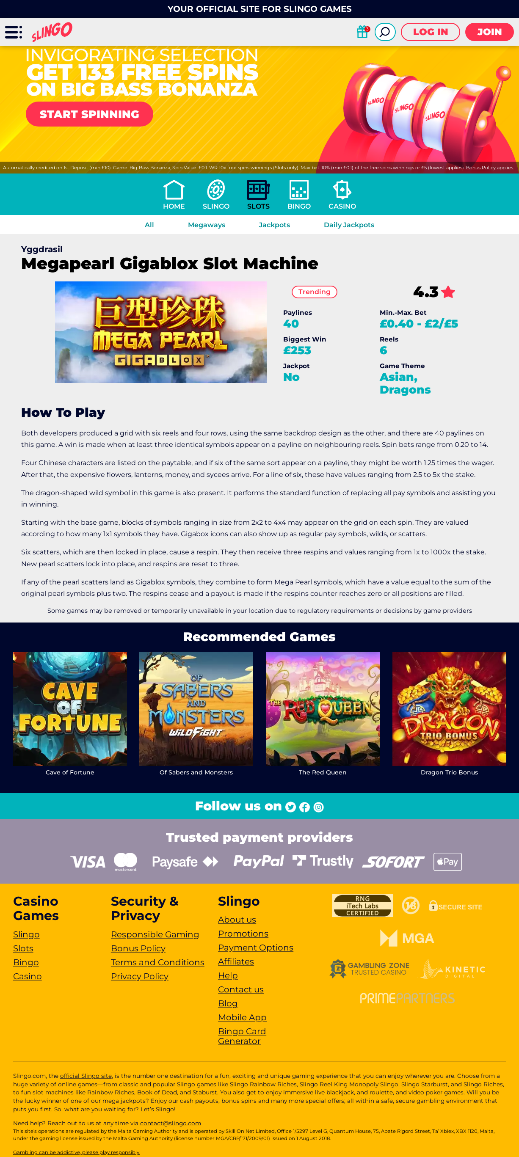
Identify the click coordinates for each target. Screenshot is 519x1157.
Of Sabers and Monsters (196, 772)
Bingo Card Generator (242, 1036)
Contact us (241, 989)
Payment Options (255, 947)
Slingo (216, 206)
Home (174, 206)
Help (228, 975)
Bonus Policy (138, 948)
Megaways (206, 225)
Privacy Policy (139, 976)
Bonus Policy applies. (490, 168)
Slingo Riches (483, 1084)
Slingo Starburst (424, 1084)
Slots (258, 206)
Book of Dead (157, 1092)
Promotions (243, 933)
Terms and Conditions (157, 962)
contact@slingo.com (170, 1123)
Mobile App (242, 1017)
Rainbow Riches (110, 1092)
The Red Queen (323, 772)
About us (237, 920)
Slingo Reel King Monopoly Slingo (349, 1084)
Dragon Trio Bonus (449, 772)
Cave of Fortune (69, 772)
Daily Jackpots (349, 225)
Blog (228, 1003)
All (149, 225)
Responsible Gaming (155, 934)
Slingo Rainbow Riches (263, 1084)
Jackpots (274, 225)
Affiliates (236, 961)
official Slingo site (86, 1075)
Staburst (205, 1092)
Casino (342, 206)
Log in (430, 32)
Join (490, 32)
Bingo (299, 206)
